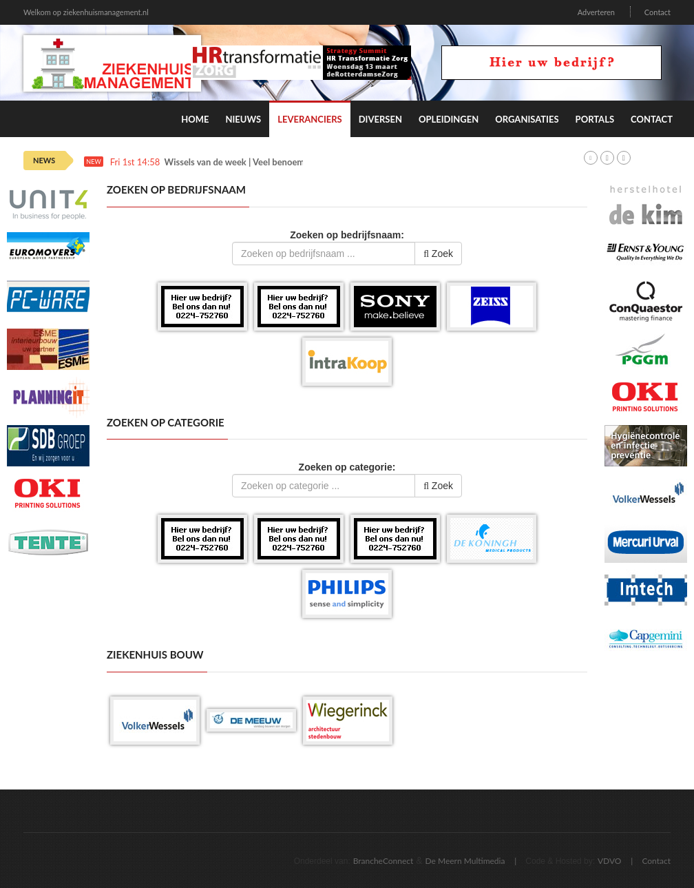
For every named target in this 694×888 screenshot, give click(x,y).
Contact (657, 12)
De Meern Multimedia (465, 861)
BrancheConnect (383, 861)
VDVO (610, 861)
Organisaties (526, 119)
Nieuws (243, 119)
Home (195, 119)
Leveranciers (309, 119)
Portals (595, 119)
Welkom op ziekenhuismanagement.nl (86, 12)
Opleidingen (449, 119)
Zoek (438, 253)
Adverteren (596, 12)
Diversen (380, 119)
